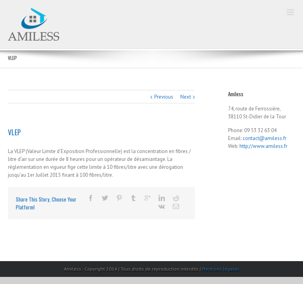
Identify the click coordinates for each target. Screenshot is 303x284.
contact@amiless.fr (264, 138)
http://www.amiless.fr (263, 146)
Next (185, 96)
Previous (163, 96)
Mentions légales (220, 269)
